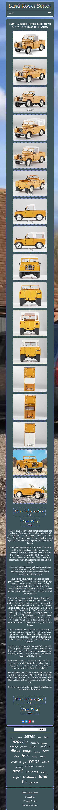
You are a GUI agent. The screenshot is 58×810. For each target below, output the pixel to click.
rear (46, 751)
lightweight (19, 767)
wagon (19, 738)
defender (20, 741)
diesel (15, 750)
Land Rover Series (30, 793)
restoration (40, 767)
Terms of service (30, 805)
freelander (23, 747)
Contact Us (30, 797)
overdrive (45, 746)
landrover (29, 777)
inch (46, 737)
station (34, 757)
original (33, 746)
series (29, 736)
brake (12, 738)
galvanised (37, 752)
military (14, 746)
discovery (32, 771)
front (26, 755)
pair (39, 737)
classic (43, 757)
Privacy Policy (30, 801)
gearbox (35, 742)
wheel (45, 762)
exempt (29, 766)
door (16, 756)
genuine (34, 782)
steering (44, 743)
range (27, 751)
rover (34, 761)
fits (24, 782)
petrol (18, 770)
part (24, 763)
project (16, 777)
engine (44, 772)
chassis (16, 762)
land (43, 776)
